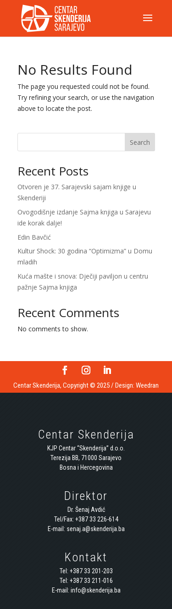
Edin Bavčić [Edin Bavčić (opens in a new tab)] (34, 237)
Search (140, 142)
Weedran (147, 385)
